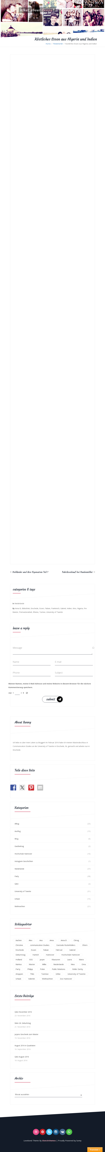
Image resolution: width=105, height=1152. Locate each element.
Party (17, 876)
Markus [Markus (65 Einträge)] (19, 964)
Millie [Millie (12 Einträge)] (44, 964)
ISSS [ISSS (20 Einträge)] (31, 959)
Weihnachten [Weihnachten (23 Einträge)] (47, 978)
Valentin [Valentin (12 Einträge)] (31, 978)
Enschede (34, 608)
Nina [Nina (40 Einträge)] (73, 964)
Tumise (42, 612)
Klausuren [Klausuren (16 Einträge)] (56, 959)
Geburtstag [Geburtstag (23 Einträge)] (20, 954)
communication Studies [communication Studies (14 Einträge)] (39, 945)
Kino (74, 608)
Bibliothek (26, 608)
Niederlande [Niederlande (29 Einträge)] (58, 964)
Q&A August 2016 (22, 1057)
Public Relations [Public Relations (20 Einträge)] (58, 969)
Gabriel (63, 608)
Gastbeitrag (19, 846)
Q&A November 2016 (23, 1012)
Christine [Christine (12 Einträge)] (19, 945)
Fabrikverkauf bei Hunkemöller (77, 572)
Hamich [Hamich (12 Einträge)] (36, 954)
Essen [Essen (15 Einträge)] (33, 950)
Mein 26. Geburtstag (23, 1023)
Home (48, 43)
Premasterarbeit (25, 612)
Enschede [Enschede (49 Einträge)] (20, 950)
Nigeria (80, 608)
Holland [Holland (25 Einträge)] (19, 959)
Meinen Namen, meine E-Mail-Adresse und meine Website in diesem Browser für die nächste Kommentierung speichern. (49, 685)
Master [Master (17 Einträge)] (32, 964)
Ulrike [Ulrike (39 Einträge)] (58, 974)
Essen (41, 608)
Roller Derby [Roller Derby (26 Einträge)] (77, 969)
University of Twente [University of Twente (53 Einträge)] (76, 974)
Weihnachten (20, 906)
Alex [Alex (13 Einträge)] (30, 940)
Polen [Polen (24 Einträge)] (42, 969)
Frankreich (55, 608)
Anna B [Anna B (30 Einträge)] (64, 940)
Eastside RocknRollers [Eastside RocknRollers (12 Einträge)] (65, 945)
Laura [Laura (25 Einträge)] (69, 959)
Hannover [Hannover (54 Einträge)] (50, 954)
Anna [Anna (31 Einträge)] (52, 940)
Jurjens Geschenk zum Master (26, 1034)
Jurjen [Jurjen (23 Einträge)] (42, 959)
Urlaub (17, 899)
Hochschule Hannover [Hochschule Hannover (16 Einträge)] (70, 954)
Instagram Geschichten (24, 861)
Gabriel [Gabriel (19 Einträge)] (72, 950)
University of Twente (54, 612)
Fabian (47, 608)
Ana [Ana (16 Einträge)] (40, 940)
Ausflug (18, 831)
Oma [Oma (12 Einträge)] (84, 964)
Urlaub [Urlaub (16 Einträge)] (18, 978)
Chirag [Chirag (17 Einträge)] (76, 940)
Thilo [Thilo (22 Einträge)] (32, 974)
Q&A (16, 884)
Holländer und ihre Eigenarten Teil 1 (30, 572)
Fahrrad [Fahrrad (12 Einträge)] (59, 950)
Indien (69, 608)
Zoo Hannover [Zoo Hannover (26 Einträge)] (66, 978)
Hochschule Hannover (23, 854)
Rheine (35, 612)
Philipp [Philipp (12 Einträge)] (30, 969)
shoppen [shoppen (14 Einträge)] (19, 974)
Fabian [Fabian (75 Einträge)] (46, 950)
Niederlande (58, 43)
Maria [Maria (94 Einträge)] (81, 959)
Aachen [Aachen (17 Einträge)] (19, 940)
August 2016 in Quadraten (25, 1045)
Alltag (17, 824)
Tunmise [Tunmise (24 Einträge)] (45, 974)
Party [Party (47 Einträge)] (18, 969)
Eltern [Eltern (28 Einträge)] (84, 945)
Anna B (18, 608)
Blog (16, 839)
